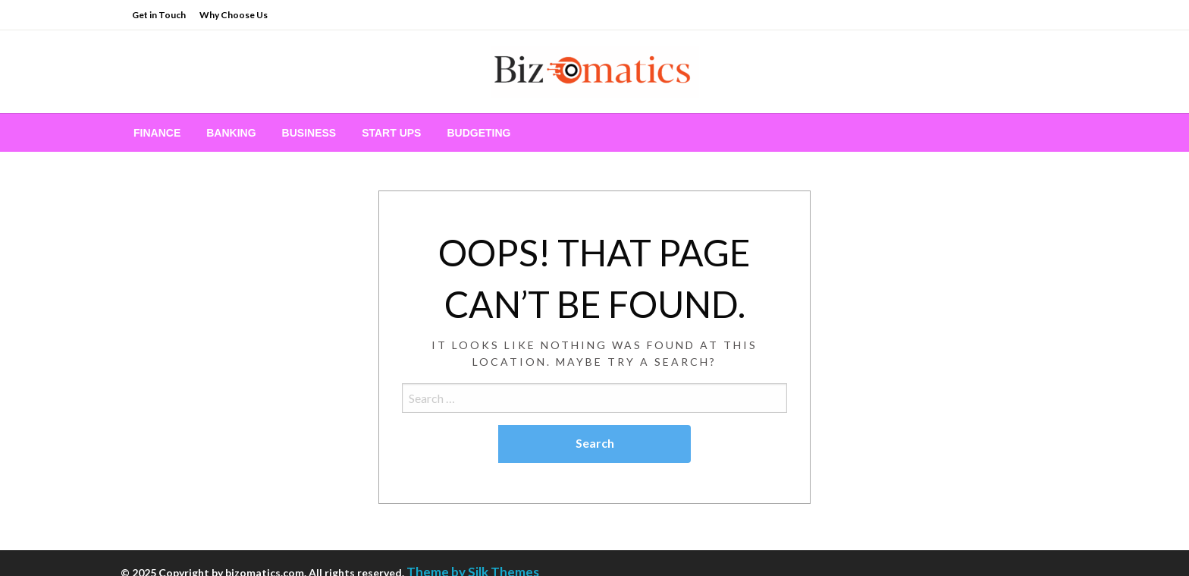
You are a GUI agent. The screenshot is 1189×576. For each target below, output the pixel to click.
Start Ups (391, 133)
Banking (231, 133)
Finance (156, 133)
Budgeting (478, 133)
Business (309, 133)
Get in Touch (159, 14)
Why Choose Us (233, 14)
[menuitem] (157, 133)
